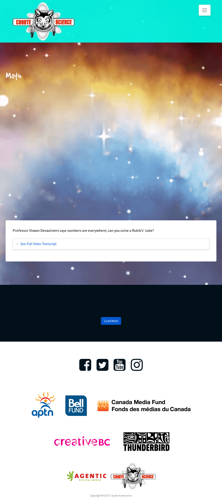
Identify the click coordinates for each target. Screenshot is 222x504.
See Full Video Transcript (39, 244)
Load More (111, 321)
